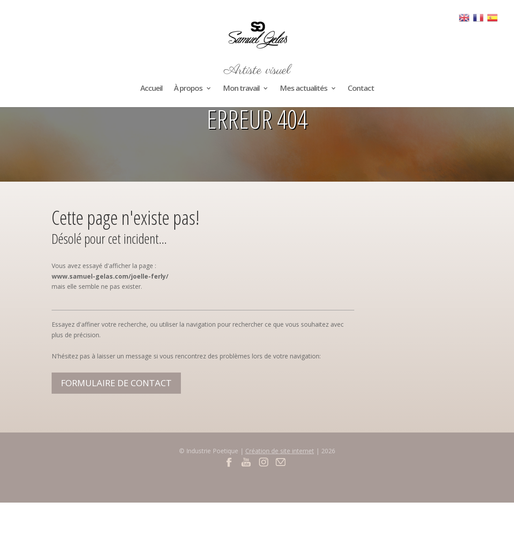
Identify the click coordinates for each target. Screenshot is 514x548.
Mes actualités (303, 89)
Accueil (151, 89)
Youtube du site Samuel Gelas (246, 461)
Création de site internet (279, 451)
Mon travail (241, 89)
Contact (361, 89)
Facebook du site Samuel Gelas (229, 461)
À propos (188, 89)
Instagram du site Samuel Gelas (263, 461)
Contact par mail (280, 461)
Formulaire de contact (116, 383)
